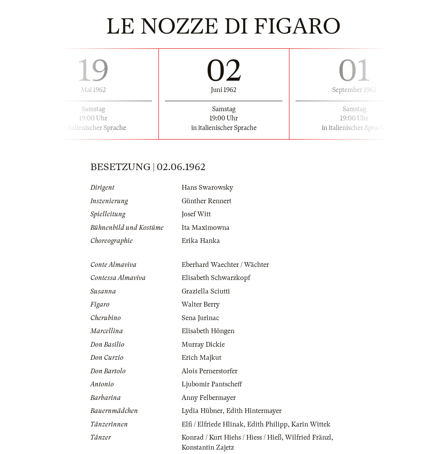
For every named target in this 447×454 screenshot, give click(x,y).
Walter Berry (201, 304)
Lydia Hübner (202, 411)
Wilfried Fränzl (308, 437)
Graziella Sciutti (206, 291)
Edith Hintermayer (254, 411)
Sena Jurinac (200, 318)
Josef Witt (196, 214)
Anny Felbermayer (209, 398)
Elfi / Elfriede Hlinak (213, 424)
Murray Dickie (203, 344)
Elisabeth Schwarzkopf (216, 278)
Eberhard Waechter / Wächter (225, 265)
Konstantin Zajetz (208, 447)
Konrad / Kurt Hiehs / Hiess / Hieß (232, 437)
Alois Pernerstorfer (209, 371)
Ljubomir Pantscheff (212, 384)
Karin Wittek (310, 424)
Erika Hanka (201, 241)
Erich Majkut (201, 358)
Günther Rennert (206, 201)
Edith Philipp (267, 424)
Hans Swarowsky (207, 187)
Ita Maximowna (206, 228)
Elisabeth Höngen (208, 331)
